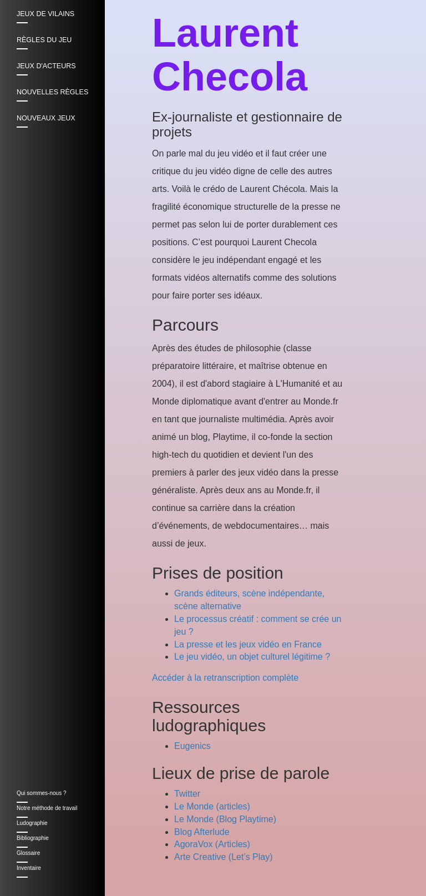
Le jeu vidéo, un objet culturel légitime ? (252, 656)
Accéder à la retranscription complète (225, 677)
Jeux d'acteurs (46, 66)
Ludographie (32, 823)
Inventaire (29, 868)
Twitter (187, 793)
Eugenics (192, 746)
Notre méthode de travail (47, 808)
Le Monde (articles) (212, 806)
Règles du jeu (44, 40)
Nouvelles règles (52, 92)
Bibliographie (33, 838)
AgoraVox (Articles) (212, 844)
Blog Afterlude (202, 832)
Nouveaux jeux (46, 118)
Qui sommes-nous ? (41, 793)
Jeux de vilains (45, 14)
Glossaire (28, 853)
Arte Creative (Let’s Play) (223, 857)
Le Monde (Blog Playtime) (225, 819)
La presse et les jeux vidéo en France (248, 644)
